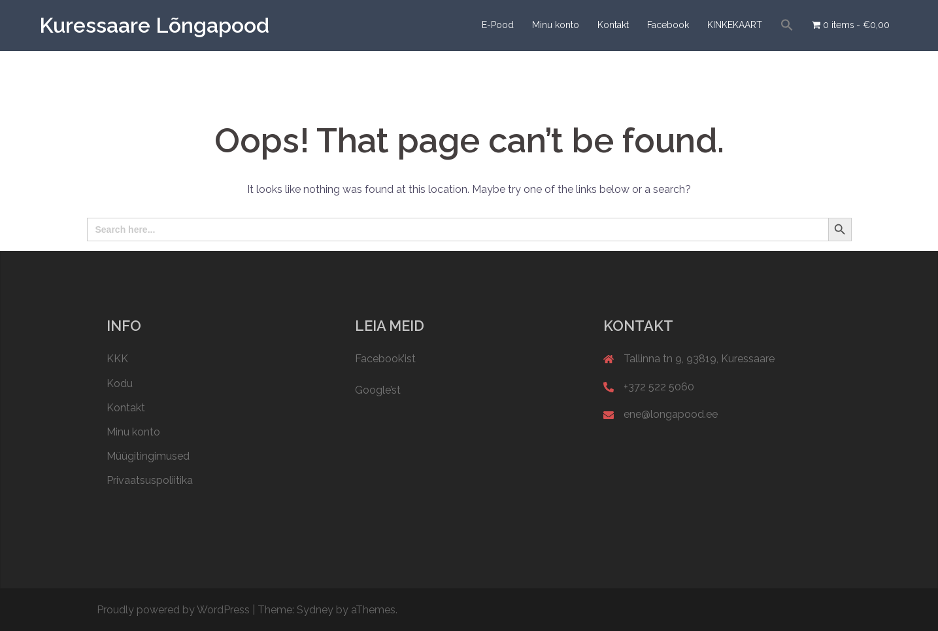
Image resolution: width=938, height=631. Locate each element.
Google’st (378, 390)
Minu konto (555, 25)
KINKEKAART (734, 25)
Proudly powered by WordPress (173, 610)
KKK (117, 358)
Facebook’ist (385, 358)
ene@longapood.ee (671, 414)
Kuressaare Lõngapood (154, 25)
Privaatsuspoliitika (150, 480)
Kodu (120, 383)
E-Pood (498, 25)
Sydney (315, 610)
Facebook (668, 25)
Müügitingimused (148, 456)
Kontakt (613, 25)
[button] (787, 25)
